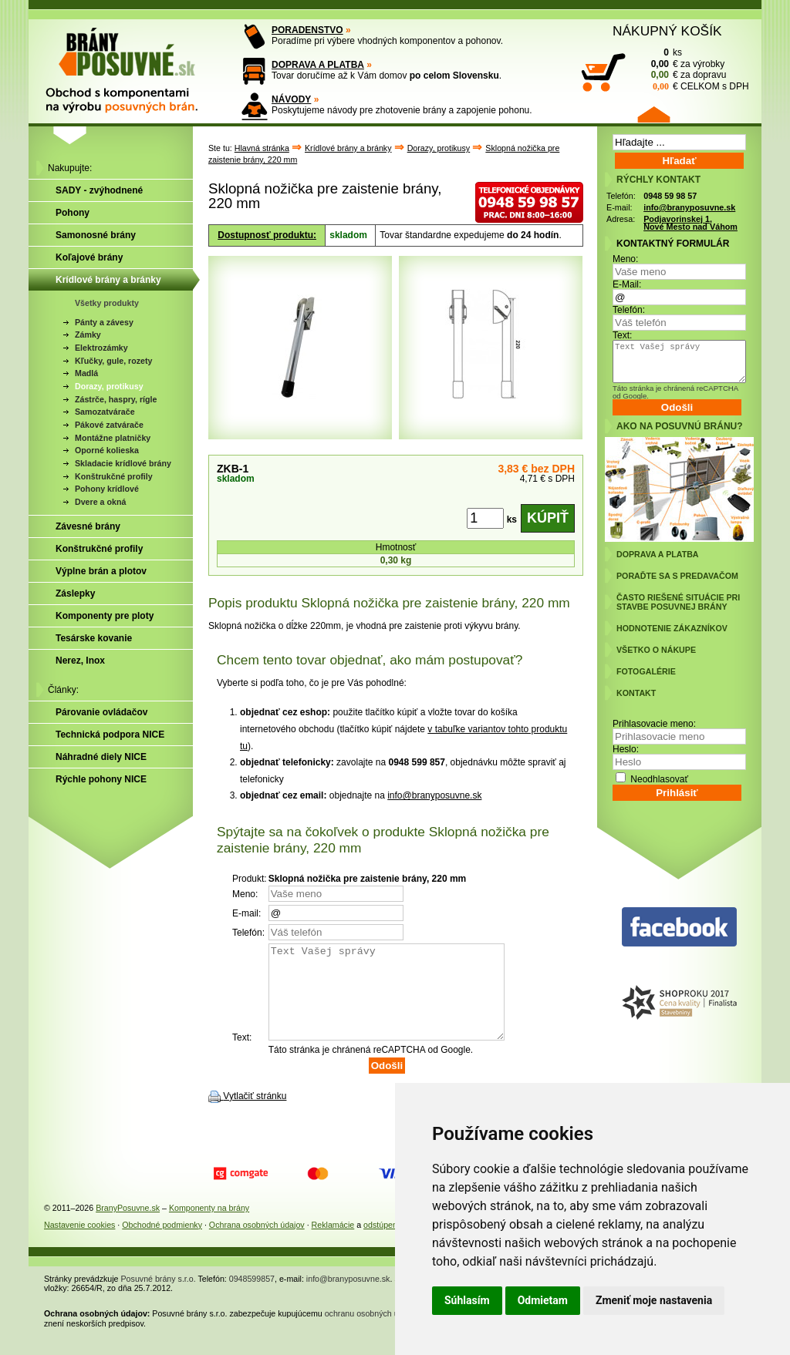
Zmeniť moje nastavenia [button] (654, 1300)
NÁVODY (291, 99)
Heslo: (626, 749)
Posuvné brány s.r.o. (158, 1297)
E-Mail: (627, 284)
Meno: (625, 259)
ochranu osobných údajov (371, 1332)
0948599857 (252, 1297)
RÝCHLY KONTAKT (658, 179)
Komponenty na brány (209, 1226)
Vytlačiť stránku (254, 1114)
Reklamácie (333, 1243)
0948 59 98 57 (670, 195)
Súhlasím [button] (467, 1300)
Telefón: (629, 309)
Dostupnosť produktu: (267, 235)
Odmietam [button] (543, 1300)
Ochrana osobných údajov (257, 1243)
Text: (622, 335)
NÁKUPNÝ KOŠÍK (667, 31)
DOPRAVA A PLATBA (318, 64)
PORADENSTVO (307, 30)
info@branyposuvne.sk (434, 795)
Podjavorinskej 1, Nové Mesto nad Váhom (690, 223)
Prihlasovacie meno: (654, 723)
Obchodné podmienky (162, 1243)
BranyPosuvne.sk (128, 1226)
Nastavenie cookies (79, 1243)
